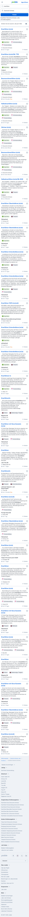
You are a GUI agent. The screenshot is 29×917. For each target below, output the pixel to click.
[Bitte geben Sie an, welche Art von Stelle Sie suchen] (14, 6)
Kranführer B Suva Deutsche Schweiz (10, 807)
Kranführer (5, 450)
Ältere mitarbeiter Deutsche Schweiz (10, 841)
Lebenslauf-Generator (6, 911)
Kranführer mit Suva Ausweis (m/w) (11, 425)
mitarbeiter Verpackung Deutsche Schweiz (11, 830)
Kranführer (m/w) (7, 29)
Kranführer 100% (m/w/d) (9, 303)
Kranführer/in (5, 398)
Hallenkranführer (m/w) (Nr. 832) (12, 179)
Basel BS (3, 783)
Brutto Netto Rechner (6, 908)
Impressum (3, 904)
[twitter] (21, 855)
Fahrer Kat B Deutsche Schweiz (9, 822)
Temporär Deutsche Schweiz (8, 839)
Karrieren (3, 881)
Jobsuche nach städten (7, 850)
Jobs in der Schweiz (6, 898)
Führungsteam (4, 874)
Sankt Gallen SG (5, 776)
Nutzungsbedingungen (6, 900)
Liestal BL (3, 781)
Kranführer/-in (6, 376)
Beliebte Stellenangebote (7, 848)
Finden (14, 14)
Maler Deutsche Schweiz (7, 837)
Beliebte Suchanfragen (8, 765)
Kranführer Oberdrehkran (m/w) (12, 203)
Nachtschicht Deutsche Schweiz (9, 828)
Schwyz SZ (4, 779)
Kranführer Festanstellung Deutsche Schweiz (12, 804)
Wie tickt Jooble (5, 876)
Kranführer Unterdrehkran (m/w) (12, 252)
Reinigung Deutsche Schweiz (8, 826)
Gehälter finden (5, 906)
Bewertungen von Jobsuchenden (9, 878)
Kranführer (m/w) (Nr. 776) (10, 54)
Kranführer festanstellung (7, 770)
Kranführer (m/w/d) (7, 497)
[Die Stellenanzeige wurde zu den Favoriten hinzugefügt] (27, 29)
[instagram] (17, 855)
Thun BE (3, 785)
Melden (25, 49)
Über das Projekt (5, 868)
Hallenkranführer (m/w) (9, 103)
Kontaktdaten (4, 872)
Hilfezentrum (4, 870)
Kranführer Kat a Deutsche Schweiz (10, 813)
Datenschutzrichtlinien (7, 902)
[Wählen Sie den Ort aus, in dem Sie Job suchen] (14, 11)
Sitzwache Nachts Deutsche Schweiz (10, 833)
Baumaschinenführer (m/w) (10, 78)
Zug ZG (3, 789)
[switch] (26, 24)
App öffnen (24, 2)
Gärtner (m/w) (6, 127)
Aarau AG (3, 792)
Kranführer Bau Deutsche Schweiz (9, 811)
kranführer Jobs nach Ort (7, 883)
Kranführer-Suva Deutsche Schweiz (10, 802)
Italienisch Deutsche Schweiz (8, 835)
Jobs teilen (4, 889)
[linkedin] (26, 855)
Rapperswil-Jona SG (6, 796)
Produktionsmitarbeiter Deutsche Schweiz (11, 824)
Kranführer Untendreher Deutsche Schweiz (12, 815)
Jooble (10, 915)
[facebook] (13, 855)
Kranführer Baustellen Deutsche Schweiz (11, 809)
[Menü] (2, 2)
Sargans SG (4, 787)
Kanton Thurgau (5, 794)
